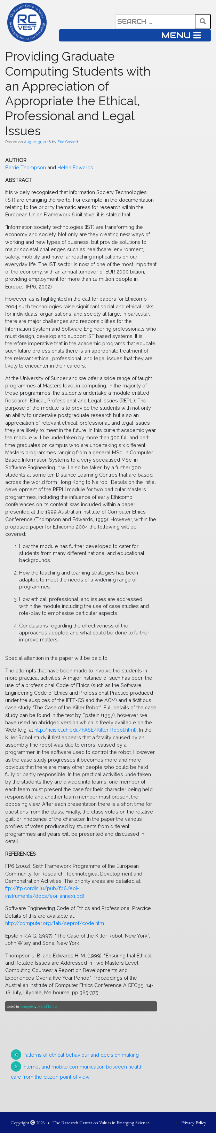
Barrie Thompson (25, 167)
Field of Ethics (47, 1006)
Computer (27, 1006)
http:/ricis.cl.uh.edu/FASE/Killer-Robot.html (84, 730)
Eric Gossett (67, 142)
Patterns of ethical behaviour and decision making (81, 1055)
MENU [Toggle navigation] (181, 35)
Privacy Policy (193, 1122)
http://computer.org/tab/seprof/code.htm (54, 923)
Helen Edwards (75, 167)
